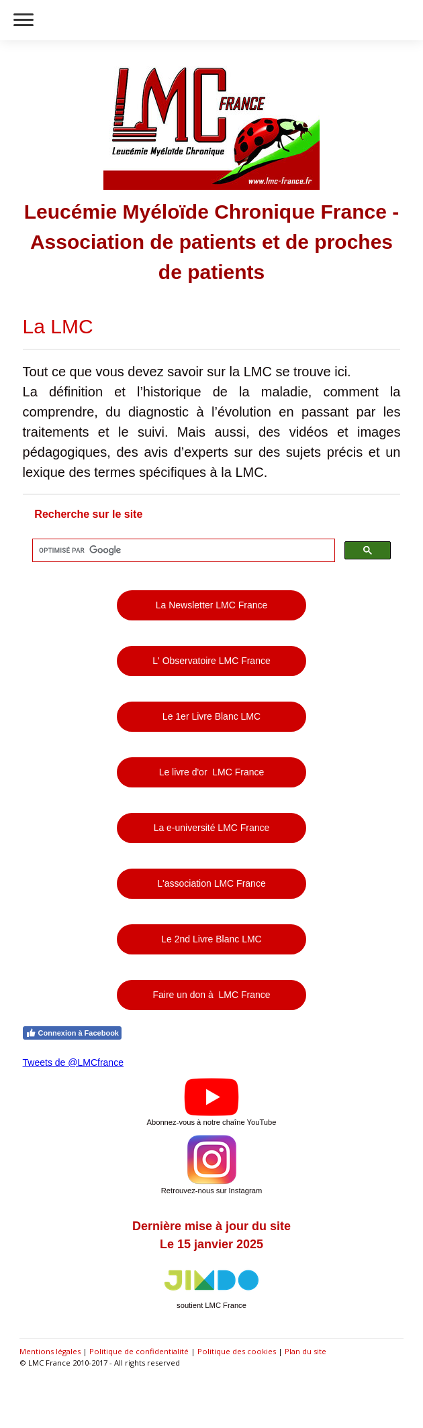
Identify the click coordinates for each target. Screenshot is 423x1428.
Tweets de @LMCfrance (73, 1062)
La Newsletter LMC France (212, 605)
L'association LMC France (211, 883)
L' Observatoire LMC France (211, 660)
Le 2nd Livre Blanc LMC (211, 939)
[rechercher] (182, 551)
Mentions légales (50, 1351)
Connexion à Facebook (72, 1033)
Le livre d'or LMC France (212, 772)
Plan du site (305, 1351)
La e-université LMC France (212, 827)
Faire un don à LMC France (211, 994)
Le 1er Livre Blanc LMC (211, 716)
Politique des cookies (236, 1351)
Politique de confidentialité (139, 1351)
